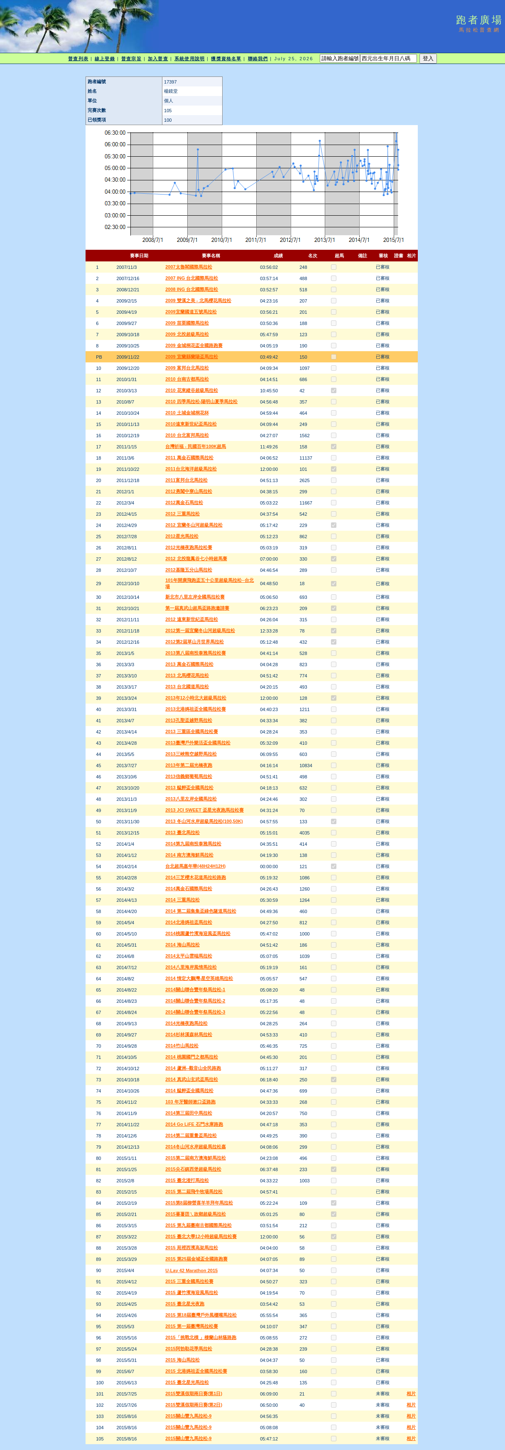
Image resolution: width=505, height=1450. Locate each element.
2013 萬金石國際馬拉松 (189, 664)
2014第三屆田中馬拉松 (188, 1112)
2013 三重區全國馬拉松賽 (191, 731)
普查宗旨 (131, 58)
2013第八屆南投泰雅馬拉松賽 (195, 652)
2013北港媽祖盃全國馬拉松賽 (195, 709)
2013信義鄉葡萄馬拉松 (188, 776)
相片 (411, 1393)
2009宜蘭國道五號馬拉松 (190, 311)
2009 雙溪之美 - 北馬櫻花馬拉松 (198, 300)
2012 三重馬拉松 (182, 513)
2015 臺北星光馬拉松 (187, 1382)
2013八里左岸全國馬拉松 (190, 798)
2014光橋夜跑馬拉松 (186, 1023)
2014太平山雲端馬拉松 (188, 955)
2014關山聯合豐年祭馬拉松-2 (195, 1000)
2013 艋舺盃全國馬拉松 (189, 787)
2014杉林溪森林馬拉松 (188, 1034)
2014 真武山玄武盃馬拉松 (191, 1079)
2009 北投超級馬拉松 (187, 334)
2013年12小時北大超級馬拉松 (195, 697)
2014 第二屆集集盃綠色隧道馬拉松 (200, 910)
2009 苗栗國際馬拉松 (187, 322)
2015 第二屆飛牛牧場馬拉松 (194, 1191)
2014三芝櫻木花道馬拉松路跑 (195, 877)
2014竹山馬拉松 (181, 1045)
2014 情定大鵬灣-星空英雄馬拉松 (199, 978)
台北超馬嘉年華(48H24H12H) (195, 866)
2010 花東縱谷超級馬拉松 (191, 390)
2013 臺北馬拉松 (182, 832)
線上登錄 (105, 58)
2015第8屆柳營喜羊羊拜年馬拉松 (199, 1202)
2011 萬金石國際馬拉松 (189, 457)
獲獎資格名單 (226, 58)
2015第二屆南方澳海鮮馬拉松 (195, 1157)
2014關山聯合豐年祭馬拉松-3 (195, 1011)
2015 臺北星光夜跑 (184, 1303)
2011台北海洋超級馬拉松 (190, 468)
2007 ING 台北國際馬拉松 (191, 278)
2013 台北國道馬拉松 (187, 686)
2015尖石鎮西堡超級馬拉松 (193, 1169)
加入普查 (158, 58)
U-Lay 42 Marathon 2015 (191, 1270)
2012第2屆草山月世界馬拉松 (194, 641)
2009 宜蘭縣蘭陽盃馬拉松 (191, 356)
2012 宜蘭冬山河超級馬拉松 (194, 524)
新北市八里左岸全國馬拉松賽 (195, 596)
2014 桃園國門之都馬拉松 (191, 1056)
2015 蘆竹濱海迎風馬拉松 (191, 1292)
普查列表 (78, 58)
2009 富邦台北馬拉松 (187, 367)
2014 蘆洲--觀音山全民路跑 (193, 1068)
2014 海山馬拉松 (182, 944)
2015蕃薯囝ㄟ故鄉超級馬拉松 (195, 1213)
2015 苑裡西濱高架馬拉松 (191, 1247)
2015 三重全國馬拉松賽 (189, 1281)
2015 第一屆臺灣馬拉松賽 (191, 1326)
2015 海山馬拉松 (182, 1359)
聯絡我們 (258, 58)
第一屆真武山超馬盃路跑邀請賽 (197, 608)
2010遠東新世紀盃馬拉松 (190, 423)
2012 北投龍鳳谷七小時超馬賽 (196, 558)
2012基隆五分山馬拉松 (188, 569)
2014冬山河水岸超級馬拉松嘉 (195, 1146)
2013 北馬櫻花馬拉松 (187, 675)
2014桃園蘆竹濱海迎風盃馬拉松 (197, 933)
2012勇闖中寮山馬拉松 (188, 491)
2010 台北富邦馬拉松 (187, 435)
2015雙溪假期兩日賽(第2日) (193, 1404)
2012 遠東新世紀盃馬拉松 (191, 619)
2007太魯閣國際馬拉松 (188, 266)
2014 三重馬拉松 (182, 899)
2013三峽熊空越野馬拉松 (190, 753)
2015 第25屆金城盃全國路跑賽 (196, 1258)
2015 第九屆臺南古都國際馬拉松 (198, 1225)
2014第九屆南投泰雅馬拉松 (193, 843)
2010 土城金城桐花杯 (187, 412)
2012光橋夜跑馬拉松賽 (188, 547)
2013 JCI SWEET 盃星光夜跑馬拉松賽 (204, 809)
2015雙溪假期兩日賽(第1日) (193, 1393)
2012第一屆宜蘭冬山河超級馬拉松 (200, 630)
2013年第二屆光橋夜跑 (188, 765)
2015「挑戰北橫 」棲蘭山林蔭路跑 (200, 1337)
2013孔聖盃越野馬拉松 (188, 720)
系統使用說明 (189, 58)
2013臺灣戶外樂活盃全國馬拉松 (197, 742)
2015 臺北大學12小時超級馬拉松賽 (201, 1236)
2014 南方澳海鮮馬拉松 (189, 854)
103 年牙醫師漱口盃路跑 (190, 1101)
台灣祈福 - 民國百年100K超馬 (195, 446)
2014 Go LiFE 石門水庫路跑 (194, 1124)
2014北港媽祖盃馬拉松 (188, 922)
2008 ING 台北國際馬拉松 (191, 289)
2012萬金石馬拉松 (184, 502)
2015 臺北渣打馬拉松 (187, 1180)
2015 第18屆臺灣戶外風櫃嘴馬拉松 (201, 1314)
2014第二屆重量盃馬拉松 (190, 1135)
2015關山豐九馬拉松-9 (188, 1415)
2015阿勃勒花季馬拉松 (188, 1348)
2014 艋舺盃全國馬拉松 (189, 1090)
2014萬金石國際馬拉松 (188, 888)
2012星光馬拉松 (181, 536)
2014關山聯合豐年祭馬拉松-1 (195, 989)
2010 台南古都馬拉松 (187, 379)
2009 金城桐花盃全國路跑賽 (194, 345)
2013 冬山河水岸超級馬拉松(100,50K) (204, 821)
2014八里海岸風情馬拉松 (190, 967)
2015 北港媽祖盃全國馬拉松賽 (196, 1371)
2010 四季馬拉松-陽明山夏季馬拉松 (201, 401)
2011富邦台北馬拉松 (186, 480)
